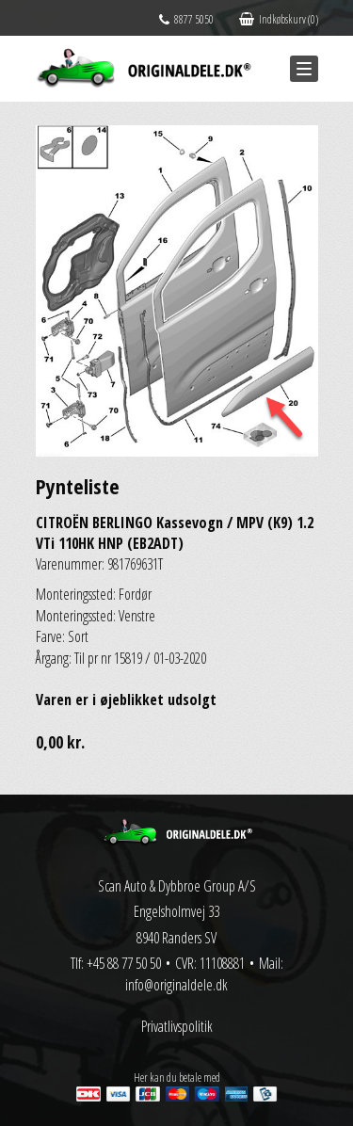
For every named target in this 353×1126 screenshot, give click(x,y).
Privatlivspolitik (177, 1026)
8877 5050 (186, 19)
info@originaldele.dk (176, 984)
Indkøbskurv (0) (278, 19)
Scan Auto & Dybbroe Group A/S (177, 886)
